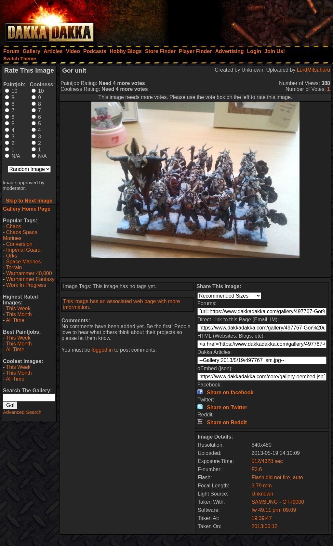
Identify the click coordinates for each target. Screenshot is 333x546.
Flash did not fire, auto (277, 477)
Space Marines (23, 261)
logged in (102, 350)
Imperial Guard (23, 250)
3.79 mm (261, 485)
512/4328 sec (267, 461)
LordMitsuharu (313, 70)
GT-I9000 (293, 502)
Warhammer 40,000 (29, 273)
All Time (15, 320)
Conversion (19, 244)
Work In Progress (26, 285)
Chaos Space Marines (20, 235)
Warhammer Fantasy (30, 279)
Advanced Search (22, 412)
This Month (19, 314)
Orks (11, 256)
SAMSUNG (265, 502)
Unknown (262, 494)
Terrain (14, 267)
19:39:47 (261, 518)
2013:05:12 (264, 526)
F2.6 (256, 469)
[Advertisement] (245, 21)
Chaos (13, 226)
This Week (18, 308)
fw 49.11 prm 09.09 (273, 510)
